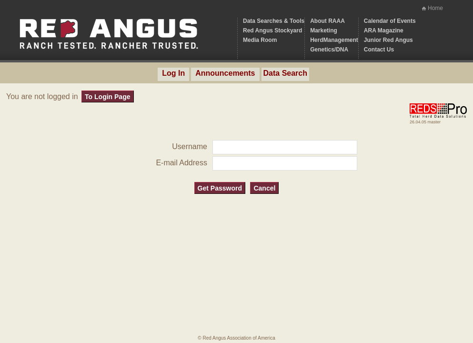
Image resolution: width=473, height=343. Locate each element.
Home (435, 8)
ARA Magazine (383, 30)
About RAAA (327, 21)
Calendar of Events (390, 21)
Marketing (323, 30)
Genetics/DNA (329, 49)
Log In (173, 73)
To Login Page (107, 97)
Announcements (225, 73)
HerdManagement (334, 40)
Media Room (260, 40)
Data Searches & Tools (273, 21)
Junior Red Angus (388, 40)
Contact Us (379, 49)
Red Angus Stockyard (272, 30)
